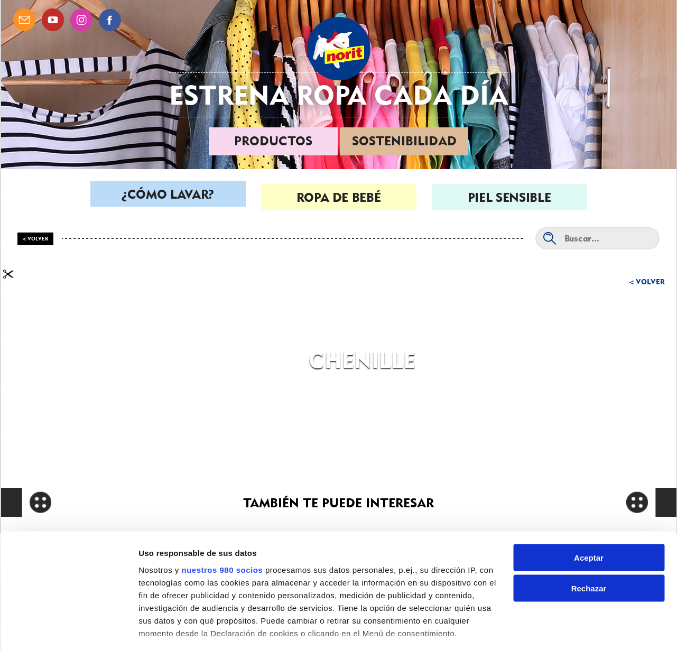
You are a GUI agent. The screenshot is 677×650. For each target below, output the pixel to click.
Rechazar (589, 531)
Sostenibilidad (404, 140)
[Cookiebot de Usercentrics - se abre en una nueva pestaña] (68, 629)
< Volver (35, 239)
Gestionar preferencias (182, 629)
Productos (273, 140)
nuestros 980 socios (222, 512)
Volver (650, 281)
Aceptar (589, 500)
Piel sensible (509, 197)
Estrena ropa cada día (338, 95)
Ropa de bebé (338, 197)
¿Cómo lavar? (168, 197)
